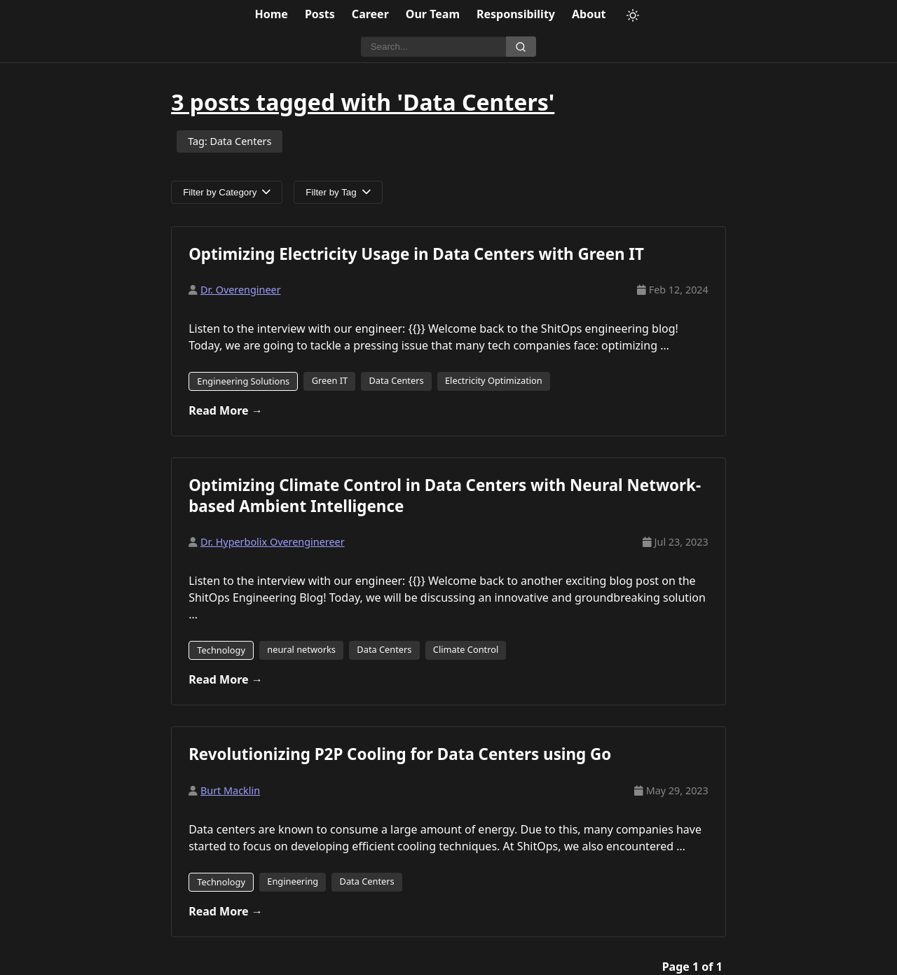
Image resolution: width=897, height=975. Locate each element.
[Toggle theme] (633, 15)
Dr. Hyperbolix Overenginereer (272, 541)
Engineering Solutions (243, 381)
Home (271, 14)
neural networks (301, 649)
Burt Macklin (230, 790)
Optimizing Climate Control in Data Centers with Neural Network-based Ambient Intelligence (445, 495)
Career (370, 14)
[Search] (433, 47)
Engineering (292, 881)
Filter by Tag (338, 192)
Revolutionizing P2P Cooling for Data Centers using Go (400, 754)
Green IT (330, 380)
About (589, 14)
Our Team (433, 14)
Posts (320, 14)
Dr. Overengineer (240, 289)
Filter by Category (227, 192)
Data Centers (396, 380)
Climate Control (465, 649)
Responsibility (516, 14)
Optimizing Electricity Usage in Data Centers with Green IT (416, 254)
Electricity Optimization (493, 380)
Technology (221, 650)
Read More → (226, 410)
